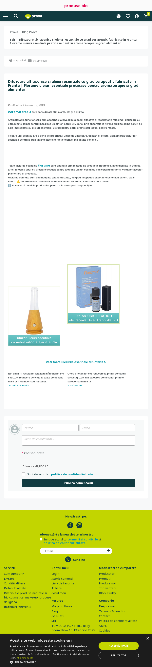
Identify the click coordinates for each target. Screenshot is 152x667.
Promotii (105, 578)
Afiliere (56, 588)
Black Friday (107, 593)
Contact (104, 616)
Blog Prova (29, 32)
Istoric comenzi (62, 578)
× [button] (147, 638)
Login (55, 574)
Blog (54, 611)
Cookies (104, 630)
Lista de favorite (62, 583)
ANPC (103, 626)
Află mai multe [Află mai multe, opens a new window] (24, 658)
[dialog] (76, 650)
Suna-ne (79, 560)
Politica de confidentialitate (118, 621)
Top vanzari (107, 588)
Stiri (54, 621)
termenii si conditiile (82, 539)
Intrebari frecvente (17, 607)
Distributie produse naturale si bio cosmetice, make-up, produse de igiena (27, 597)
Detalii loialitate (15, 588)
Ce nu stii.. (58, 616)
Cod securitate (33, 453)
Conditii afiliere (14, 583)
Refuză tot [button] (118, 655)
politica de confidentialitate (72, 474)
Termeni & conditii (112, 611)
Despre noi (107, 606)
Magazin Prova (61, 606)
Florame (44, 165)
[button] (52, 662)
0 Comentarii (40, 60)
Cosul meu (58, 593)
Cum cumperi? (14, 574)
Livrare (9, 578)
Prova (14, 32)
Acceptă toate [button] (119, 645)
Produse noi (107, 583)
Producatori (107, 574)
